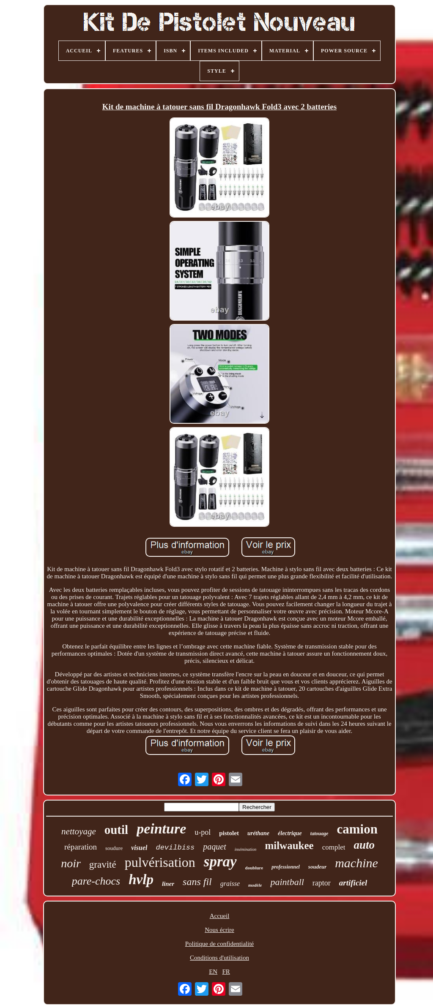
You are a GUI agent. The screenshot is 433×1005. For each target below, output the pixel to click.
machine (356, 863)
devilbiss (175, 848)
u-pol (203, 832)
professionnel (285, 867)
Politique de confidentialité (219, 943)
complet (333, 847)
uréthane (258, 833)
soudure (114, 848)
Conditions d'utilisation (219, 957)
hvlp (141, 879)
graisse (230, 883)
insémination (246, 849)
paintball (287, 882)
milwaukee (289, 845)
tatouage (319, 833)
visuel (139, 847)
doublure (254, 867)
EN (213, 971)
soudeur (317, 866)
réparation (80, 846)
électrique (290, 833)
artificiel (353, 882)
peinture (161, 828)
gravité (102, 864)
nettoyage (78, 831)
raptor (321, 883)
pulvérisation (160, 862)
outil (116, 829)
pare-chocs (96, 881)
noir (71, 863)
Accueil (220, 915)
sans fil (197, 881)
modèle (255, 885)
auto (364, 845)
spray (220, 861)
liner (168, 883)
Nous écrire (219, 929)
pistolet (229, 833)
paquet (214, 846)
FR (226, 971)
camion (357, 829)
